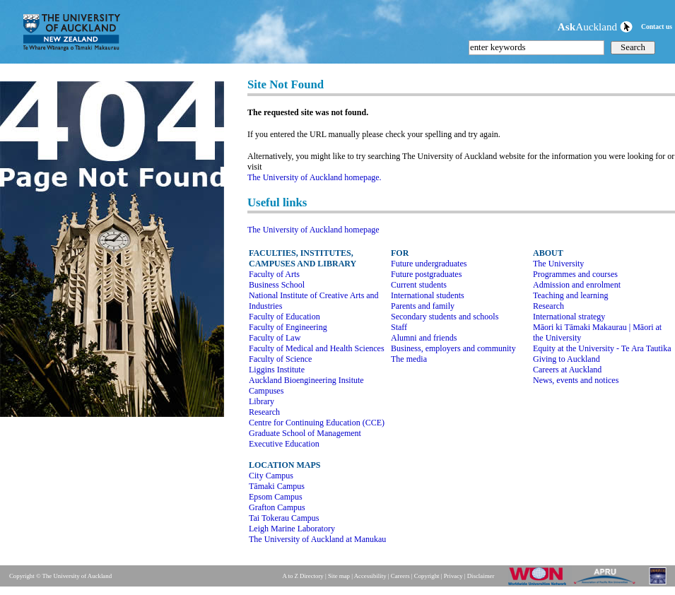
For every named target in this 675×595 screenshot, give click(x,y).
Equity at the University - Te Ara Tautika (602, 348)
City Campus (271, 476)
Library (261, 401)
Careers (400, 575)
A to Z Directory (302, 575)
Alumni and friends (424, 338)
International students (427, 295)
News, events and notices (575, 380)
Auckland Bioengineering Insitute (306, 380)
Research (264, 412)
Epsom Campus (276, 497)
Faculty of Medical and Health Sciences (317, 348)
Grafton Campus (277, 507)
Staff (399, 327)
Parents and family (422, 306)
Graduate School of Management (305, 433)
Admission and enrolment (577, 285)
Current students (419, 285)
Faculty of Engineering (288, 327)
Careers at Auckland (567, 370)
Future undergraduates (428, 264)
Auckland (595, 26)
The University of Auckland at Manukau (317, 539)
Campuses (266, 391)
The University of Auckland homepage (313, 230)
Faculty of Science (280, 359)
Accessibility (370, 575)
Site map (339, 575)
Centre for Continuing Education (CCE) (317, 423)
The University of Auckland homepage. (314, 177)
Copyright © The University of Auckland (60, 575)
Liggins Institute (277, 370)
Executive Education (284, 444)
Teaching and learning (570, 295)
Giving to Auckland (566, 359)
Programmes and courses (575, 274)
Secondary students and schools (444, 317)
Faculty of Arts (274, 274)
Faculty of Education (284, 317)
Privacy (453, 575)
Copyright (427, 575)
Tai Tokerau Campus (284, 518)
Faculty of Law (274, 338)
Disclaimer (481, 575)
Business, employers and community (453, 348)
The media (409, 359)
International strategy (569, 317)
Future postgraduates (426, 274)
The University (558, 264)
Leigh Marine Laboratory (292, 529)
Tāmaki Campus (277, 486)
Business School (277, 285)
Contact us (656, 26)
